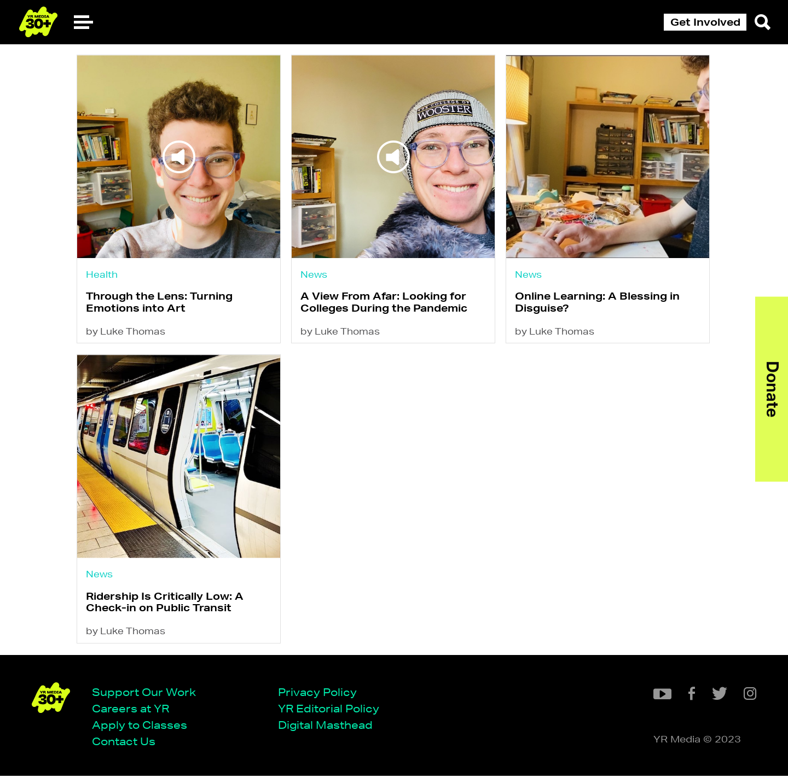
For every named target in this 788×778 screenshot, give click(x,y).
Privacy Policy (318, 693)
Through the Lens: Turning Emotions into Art (159, 302)
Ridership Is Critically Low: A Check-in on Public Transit (165, 604)
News (314, 274)
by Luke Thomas (125, 332)
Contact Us (125, 744)
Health (102, 274)
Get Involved (705, 22)
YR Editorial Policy (329, 710)
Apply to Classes (140, 727)
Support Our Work (145, 693)
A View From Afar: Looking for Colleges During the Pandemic (384, 302)
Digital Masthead (326, 727)
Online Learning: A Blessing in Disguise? (599, 302)
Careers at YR (131, 710)
